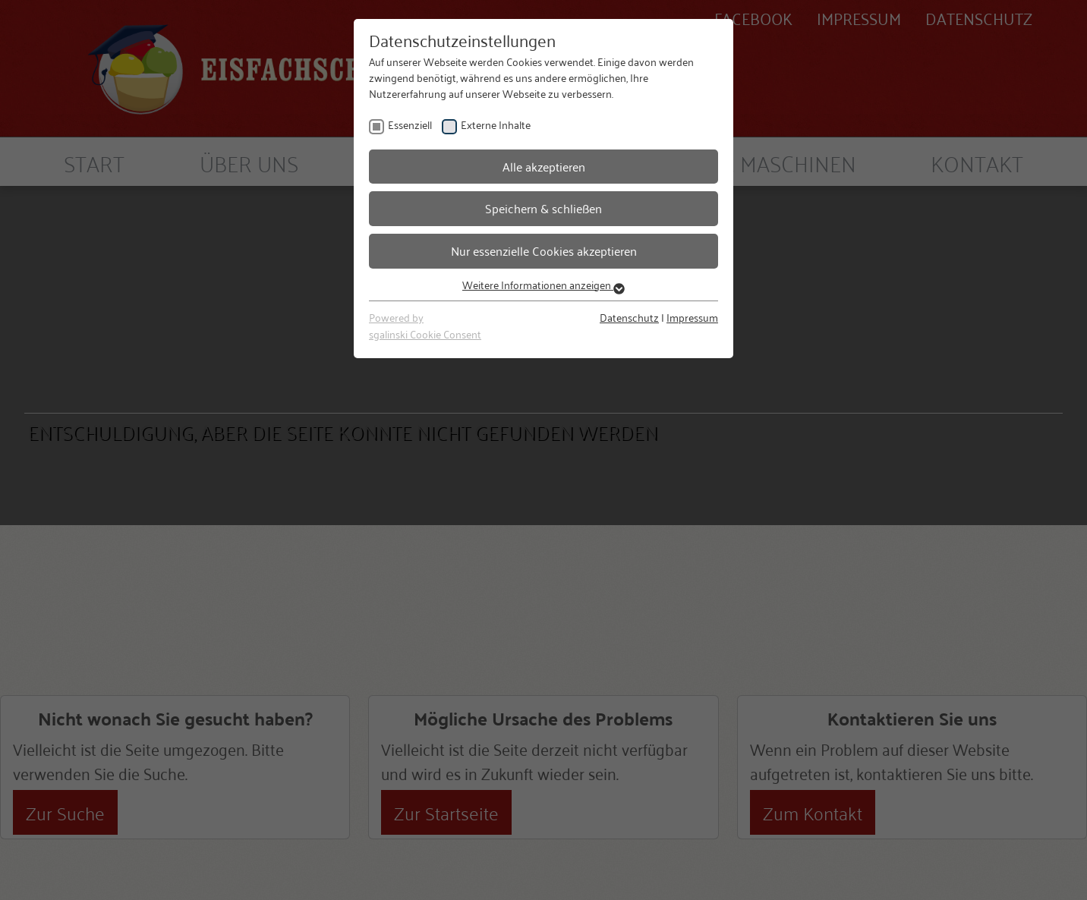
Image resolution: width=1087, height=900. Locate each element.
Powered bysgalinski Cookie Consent (425, 325)
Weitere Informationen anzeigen (543, 284)
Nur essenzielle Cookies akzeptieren (544, 250)
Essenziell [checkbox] (410, 124)
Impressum (692, 316)
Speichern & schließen (543, 208)
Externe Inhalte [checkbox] (496, 124)
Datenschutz (629, 316)
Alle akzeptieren (544, 166)
